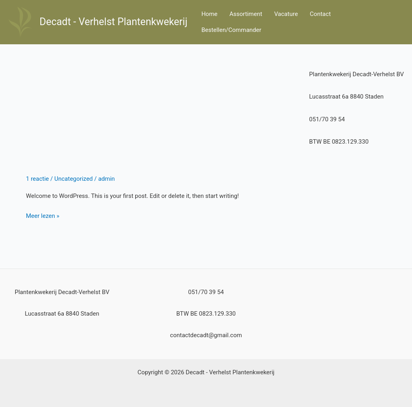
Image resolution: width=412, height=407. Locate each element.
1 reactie (37, 178)
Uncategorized (73, 178)
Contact (320, 14)
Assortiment (245, 14)
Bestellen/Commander (231, 30)
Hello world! (68, 156)
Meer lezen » (42, 215)
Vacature (286, 14)
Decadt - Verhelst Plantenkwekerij (113, 22)
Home (209, 14)
